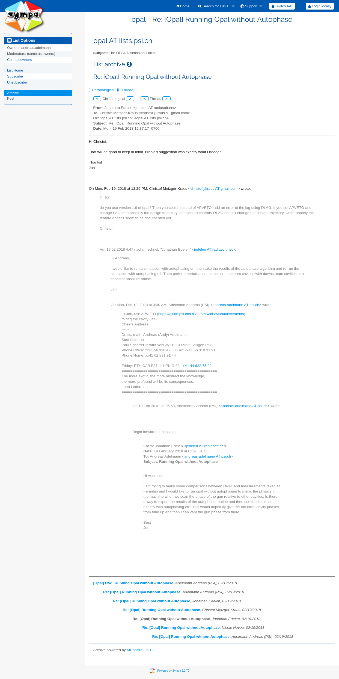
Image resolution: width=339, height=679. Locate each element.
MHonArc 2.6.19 (140, 650)
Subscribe (15, 76)
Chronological (103, 90)
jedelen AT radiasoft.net (213, 249)
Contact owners (19, 60)
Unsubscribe (17, 82)
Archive (13, 93)
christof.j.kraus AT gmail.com (214, 188)
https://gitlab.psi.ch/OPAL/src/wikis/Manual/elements (201, 314)
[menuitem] (183, 6)
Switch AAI (282, 6)
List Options (21, 40)
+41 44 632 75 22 (197, 366)
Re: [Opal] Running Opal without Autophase (141, 592)
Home (183, 6)
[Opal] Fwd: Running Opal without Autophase (133, 583)
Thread (127, 90)
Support (248, 6)
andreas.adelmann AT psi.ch (235, 305)
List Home (15, 70)
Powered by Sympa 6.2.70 (173, 670)
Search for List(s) (214, 6)
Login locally (319, 6)
